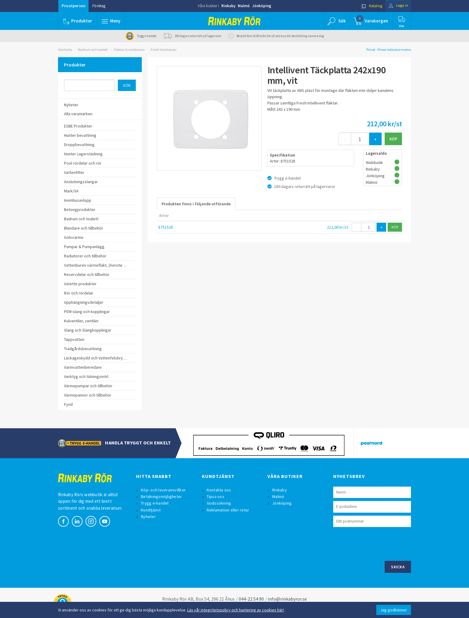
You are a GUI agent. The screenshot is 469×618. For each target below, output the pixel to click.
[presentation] (378, 543)
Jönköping (261, 5)
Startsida (65, 49)
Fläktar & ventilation (129, 49)
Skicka (398, 567)
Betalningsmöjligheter (161, 496)
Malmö (244, 5)
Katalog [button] (368, 5)
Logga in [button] (396, 5)
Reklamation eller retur (228, 510)
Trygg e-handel (155, 503)
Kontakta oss (219, 490)
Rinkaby (228, 5)
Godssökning (219, 503)
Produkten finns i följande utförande (196, 203)
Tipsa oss (216, 496)
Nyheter (148, 516)
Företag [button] (98, 5)
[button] (111, 21)
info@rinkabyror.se (287, 599)
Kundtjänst (151, 510)
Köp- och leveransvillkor (163, 490)
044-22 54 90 (251, 599)
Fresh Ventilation (163, 49)
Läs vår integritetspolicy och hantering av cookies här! (235, 610)
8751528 (165, 227)
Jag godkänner (393, 610)
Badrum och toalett (93, 49)
